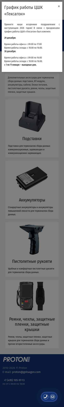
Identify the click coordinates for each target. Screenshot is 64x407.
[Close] (58, 6)
